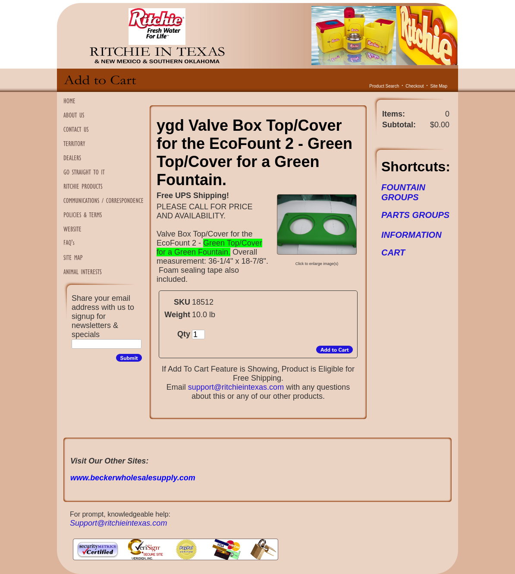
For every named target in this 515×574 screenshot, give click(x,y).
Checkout (414, 86)
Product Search (384, 86)
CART (393, 252)
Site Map (438, 86)
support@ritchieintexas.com (236, 387)
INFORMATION (411, 235)
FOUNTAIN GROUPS (403, 192)
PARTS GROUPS (415, 215)
